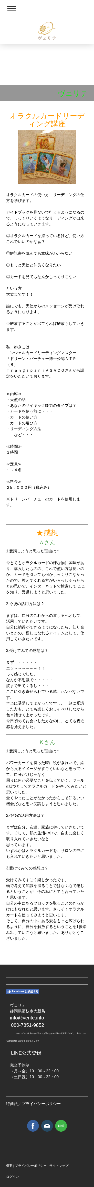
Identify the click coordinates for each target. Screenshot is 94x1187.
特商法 (12, 1104)
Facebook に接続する (22, 992)
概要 (9, 1165)
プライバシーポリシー (41, 1104)
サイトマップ (58, 1165)
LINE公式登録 (26, 1053)
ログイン (12, 1176)
